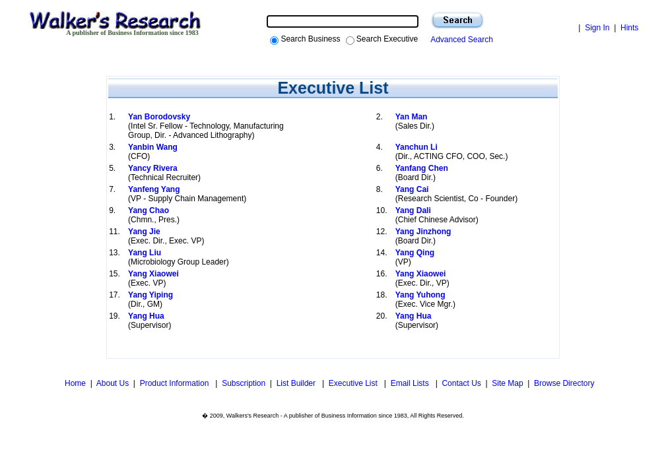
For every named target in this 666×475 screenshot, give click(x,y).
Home (74, 383)
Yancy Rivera (153, 168)
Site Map (507, 383)
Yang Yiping (150, 295)
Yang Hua (146, 316)
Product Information (175, 383)
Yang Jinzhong (423, 231)
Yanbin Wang (153, 147)
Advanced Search (459, 39)
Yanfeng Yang (154, 189)
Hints (629, 27)
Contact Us (461, 383)
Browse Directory (564, 383)
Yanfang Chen (421, 168)
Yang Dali (413, 210)
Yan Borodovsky (159, 116)
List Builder (297, 383)
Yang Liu (144, 252)
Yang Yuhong (420, 295)
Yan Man (411, 116)
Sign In (597, 27)
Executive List (354, 383)
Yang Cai (412, 189)
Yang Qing (414, 252)
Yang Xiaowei (153, 273)
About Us (112, 383)
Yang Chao (148, 210)
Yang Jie (144, 231)
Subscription (243, 383)
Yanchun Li (416, 147)
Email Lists (411, 383)
